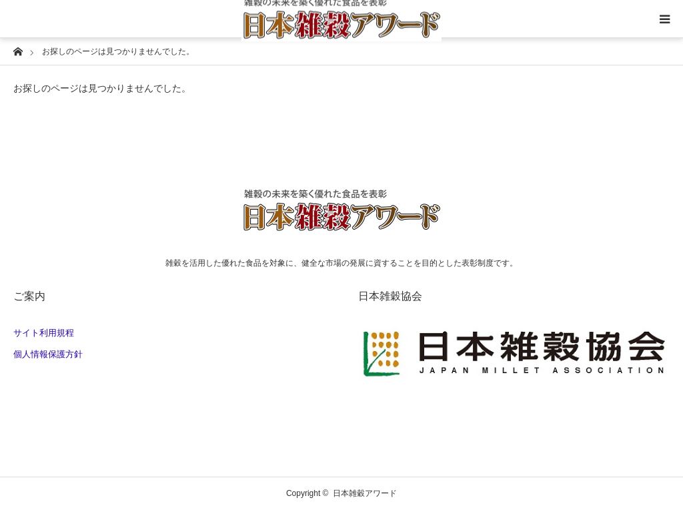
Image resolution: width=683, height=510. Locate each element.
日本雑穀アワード (365, 493)
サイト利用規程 (43, 333)
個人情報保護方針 (48, 354)
